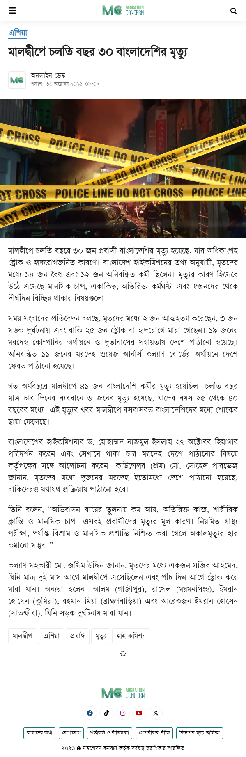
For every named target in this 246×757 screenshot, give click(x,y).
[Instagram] (123, 713)
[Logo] (123, 10)
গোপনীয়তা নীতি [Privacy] (154, 733)
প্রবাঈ (77, 636)
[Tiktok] (106, 713)
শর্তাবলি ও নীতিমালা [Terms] (109, 733)
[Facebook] (90, 713)
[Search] (234, 12)
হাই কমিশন (131, 636)
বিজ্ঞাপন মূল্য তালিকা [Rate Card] (199, 733)
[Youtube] (139, 713)
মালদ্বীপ (22, 636)
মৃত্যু (101, 636)
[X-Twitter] (156, 713)
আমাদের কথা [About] (39, 733)
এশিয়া (51, 636)
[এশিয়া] (17, 34)
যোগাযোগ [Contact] (71, 733)
